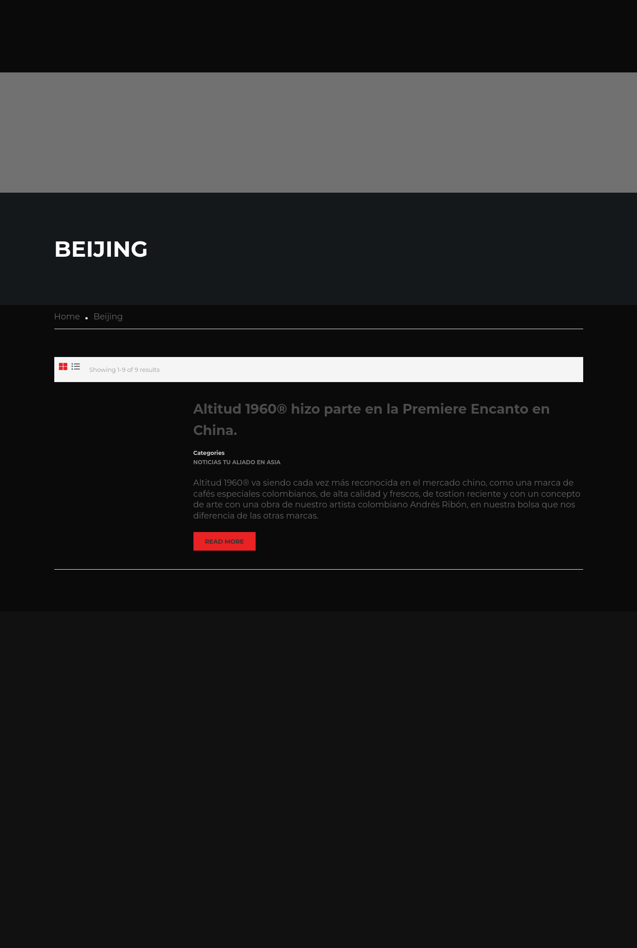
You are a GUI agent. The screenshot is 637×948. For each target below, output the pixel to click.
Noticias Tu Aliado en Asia (237, 462)
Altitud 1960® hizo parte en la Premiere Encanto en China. (371, 419)
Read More (224, 541)
